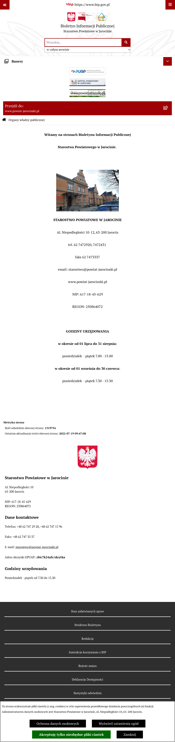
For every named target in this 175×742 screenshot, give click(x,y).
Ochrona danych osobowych (57, 723)
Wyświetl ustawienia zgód (119, 723)
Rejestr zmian (87, 666)
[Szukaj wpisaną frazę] (126, 42)
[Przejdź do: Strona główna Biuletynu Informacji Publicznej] (4, 120)
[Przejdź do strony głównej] (87, 23)
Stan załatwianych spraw (87, 611)
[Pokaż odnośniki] (5, 5)
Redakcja (88, 639)
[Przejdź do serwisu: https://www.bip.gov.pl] (87, 4)
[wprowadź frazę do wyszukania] (83, 42)
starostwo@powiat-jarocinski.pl (36, 547)
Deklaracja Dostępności (87, 679)
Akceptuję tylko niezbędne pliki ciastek (71, 734)
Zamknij (130, 734)
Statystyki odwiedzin (88, 693)
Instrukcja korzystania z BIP (87, 652)
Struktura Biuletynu (87, 625)
